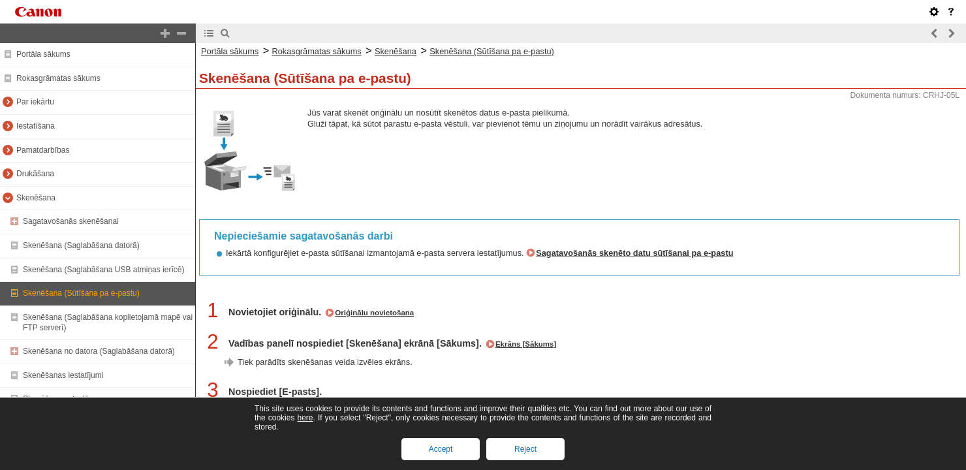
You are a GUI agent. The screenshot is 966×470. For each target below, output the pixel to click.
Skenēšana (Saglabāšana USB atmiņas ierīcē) (103, 269)
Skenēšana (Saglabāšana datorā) (81, 245)
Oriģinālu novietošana (374, 313)
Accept (441, 449)
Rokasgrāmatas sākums (58, 78)
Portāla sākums (43, 54)
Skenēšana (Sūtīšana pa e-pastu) (81, 293)
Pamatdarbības (42, 150)
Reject (525, 449)
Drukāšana (35, 173)
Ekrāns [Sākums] (525, 344)
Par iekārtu (35, 101)
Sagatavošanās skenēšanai (71, 221)
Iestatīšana (35, 126)
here (305, 417)
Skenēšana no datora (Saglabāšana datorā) (99, 351)
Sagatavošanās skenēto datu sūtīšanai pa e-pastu (634, 253)
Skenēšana (35, 197)
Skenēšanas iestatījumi (63, 375)
